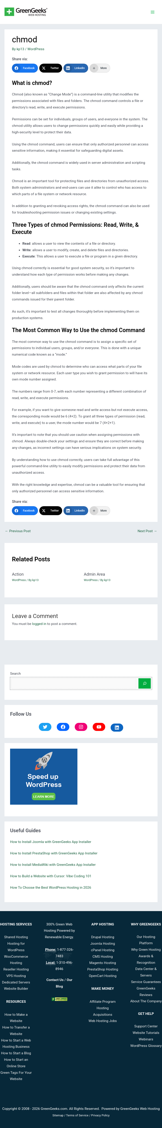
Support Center (146, 1026)
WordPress (35, 49)
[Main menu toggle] (153, 12)
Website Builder (16, 989)
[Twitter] (50, 68)
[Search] (144, 683)
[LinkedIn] (75, 68)
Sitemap (58, 1115)
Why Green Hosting (146, 950)
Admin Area (94, 574)
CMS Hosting (102, 957)
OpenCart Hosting (102, 976)
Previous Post (18, 531)
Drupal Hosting (102, 937)
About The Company (146, 1001)
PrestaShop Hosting (102, 969)
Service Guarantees (146, 982)
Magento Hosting (102, 963)
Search (15, 674)
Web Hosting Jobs (102, 1021)
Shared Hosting (16, 937)
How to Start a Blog (16, 1053)
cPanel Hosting (102, 950)
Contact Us (54, 980)
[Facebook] (25, 68)
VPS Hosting (16, 976)
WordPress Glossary (146, 1046)
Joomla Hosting (102, 944)
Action (18, 574)
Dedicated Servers (16, 982)
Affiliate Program (103, 1002)
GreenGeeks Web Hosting (140, 1109)
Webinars (146, 1039)
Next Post (147, 531)
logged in (39, 624)
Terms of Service (77, 1115)
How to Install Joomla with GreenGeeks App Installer (50, 842)
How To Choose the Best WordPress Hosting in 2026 (50, 888)
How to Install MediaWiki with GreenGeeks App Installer (53, 865)
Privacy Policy (100, 1115)
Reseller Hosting (16, 969)
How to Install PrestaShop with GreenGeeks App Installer (53, 853)
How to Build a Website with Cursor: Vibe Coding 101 (50, 876)
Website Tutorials (146, 1033)
